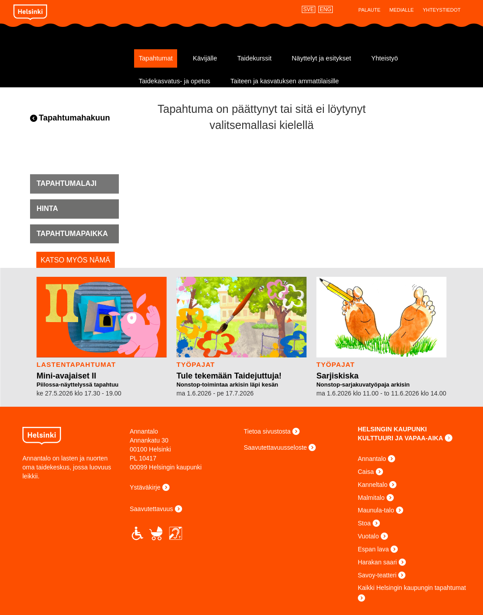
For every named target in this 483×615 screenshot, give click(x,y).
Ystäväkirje (145, 487)
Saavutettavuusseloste (275, 447)
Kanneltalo (372, 484)
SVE (308, 9)
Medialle (401, 10)
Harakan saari (377, 562)
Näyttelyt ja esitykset (321, 58)
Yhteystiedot (442, 10)
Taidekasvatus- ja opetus (174, 81)
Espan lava (373, 549)
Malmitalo (371, 497)
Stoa (364, 523)
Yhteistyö (384, 58)
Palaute (369, 10)
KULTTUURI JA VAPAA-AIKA (400, 438)
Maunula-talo (376, 510)
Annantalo (70, 55)
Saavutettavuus (151, 508)
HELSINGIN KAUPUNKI (392, 429)
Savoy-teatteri (377, 575)
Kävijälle (205, 58)
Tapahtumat (156, 58)
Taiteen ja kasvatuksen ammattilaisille (285, 81)
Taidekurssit (254, 58)
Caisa (366, 471)
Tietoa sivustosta (267, 431)
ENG (325, 9)
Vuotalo (368, 536)
